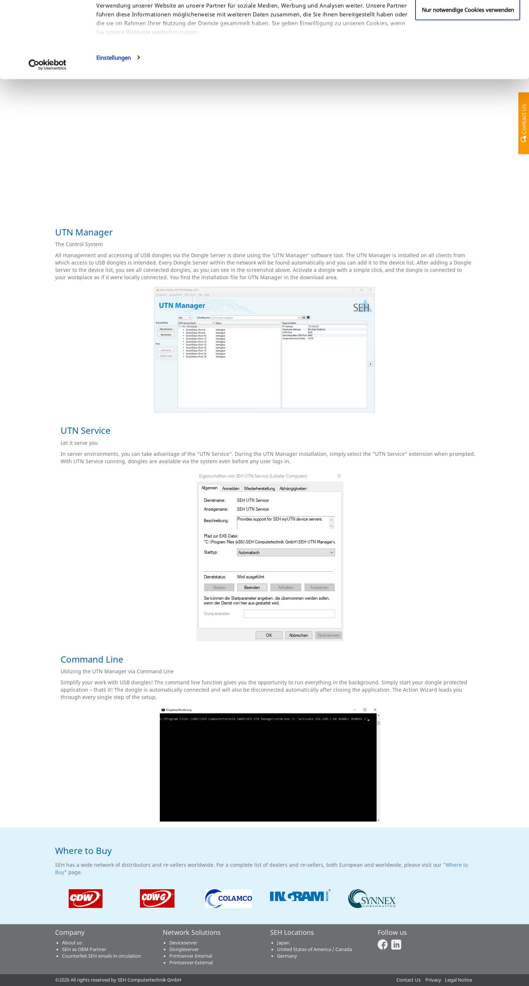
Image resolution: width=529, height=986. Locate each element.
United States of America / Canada (314, 949)
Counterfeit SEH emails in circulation (101, 956)
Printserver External (191, 963)
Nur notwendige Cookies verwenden (468, 67)
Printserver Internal (190, 956)
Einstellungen (113, 115)
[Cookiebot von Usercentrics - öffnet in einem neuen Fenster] (47, 122)
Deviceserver (183, 943)
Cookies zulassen (467, 19)
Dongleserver (184, 949)
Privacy (433, 980)
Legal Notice (458, 980)
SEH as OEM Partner (84, 949)
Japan (283, 943)
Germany (287, 956)
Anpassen (468, 43)
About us (72, 943)
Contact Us (408, 980)
